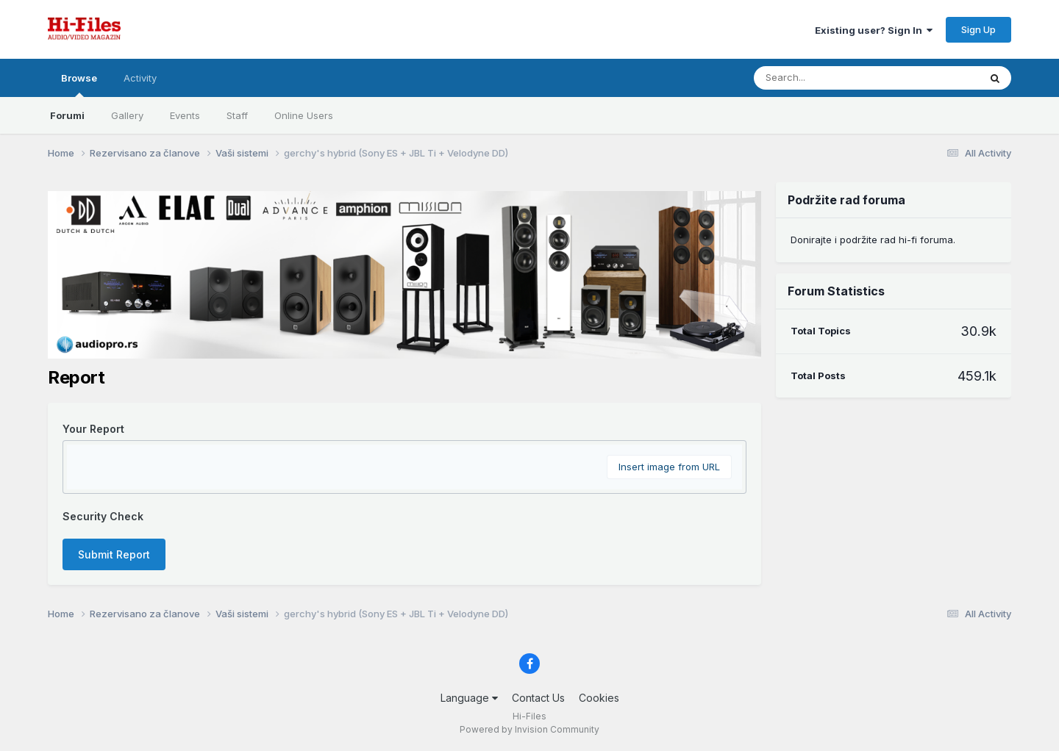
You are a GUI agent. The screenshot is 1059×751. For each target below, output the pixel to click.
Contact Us (538, 697)
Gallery (127, 115)
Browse (79, 84)
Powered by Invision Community (529, 729)
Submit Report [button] (114, 554)
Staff (237, 115)
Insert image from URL (669, 466)
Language (469, 697)
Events (185, 115)
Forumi (67, 115)
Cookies (599, 697)
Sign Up (978, 29)
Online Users (303, 115)
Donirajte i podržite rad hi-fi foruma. (873, 239)
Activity (140, 78)
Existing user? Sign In (874, 30)
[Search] (852, 78)
